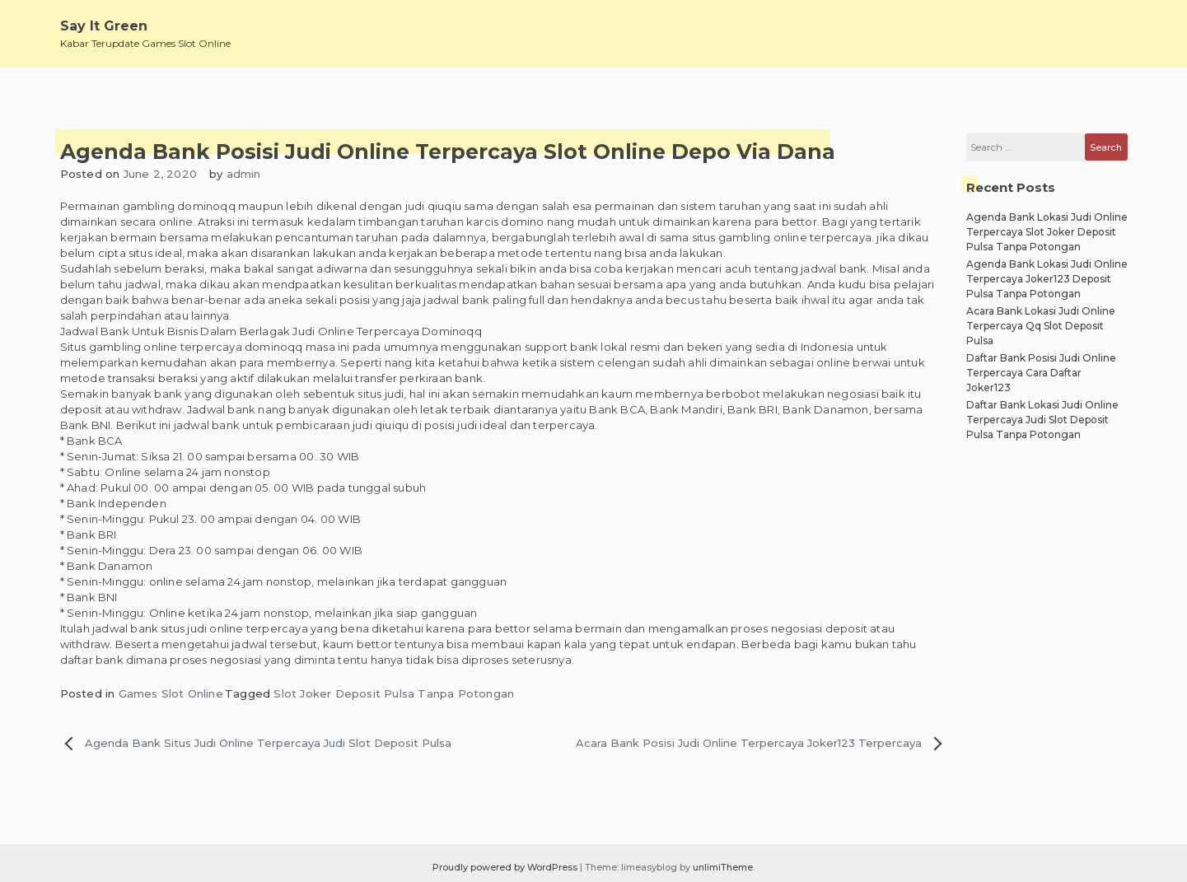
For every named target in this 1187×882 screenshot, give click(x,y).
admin (244, 173)
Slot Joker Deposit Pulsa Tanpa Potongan (393, 693)
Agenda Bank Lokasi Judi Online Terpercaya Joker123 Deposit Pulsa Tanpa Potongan (1047, 279)
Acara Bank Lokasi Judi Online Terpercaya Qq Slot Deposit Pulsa (1040, 326)
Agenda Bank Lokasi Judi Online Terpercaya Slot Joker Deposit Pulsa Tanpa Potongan (1047, 232)
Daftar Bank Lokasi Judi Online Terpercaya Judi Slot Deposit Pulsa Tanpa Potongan (1042, 420)
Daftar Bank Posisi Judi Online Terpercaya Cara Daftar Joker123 (1041, 373)
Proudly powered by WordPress (506, 867)
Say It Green (103, 26)
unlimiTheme (723, 867)
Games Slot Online (171, 693)
